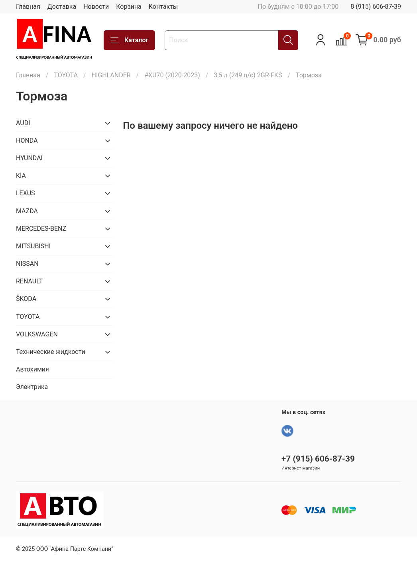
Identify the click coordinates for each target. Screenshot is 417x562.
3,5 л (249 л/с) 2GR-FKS (248, 75)
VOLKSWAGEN (37, 334)
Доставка (61, 6)
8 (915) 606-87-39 (375, 6)
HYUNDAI (29, 158)
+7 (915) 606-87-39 (318, 459)
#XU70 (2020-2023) (172, 75)
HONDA (27, 140)
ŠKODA (26, 299)
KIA (21, 175)
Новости (96, 6)
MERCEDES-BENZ (41, 228)
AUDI (23, 123)
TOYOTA (66, 75)
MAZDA (27, 211)
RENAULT (29, 281)
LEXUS (25, 193)
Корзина (128, 6)
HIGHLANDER (110, 75)
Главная (28, 6)
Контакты (163, 6)
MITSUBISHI (33, 246)
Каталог (129, 40)
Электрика (32, 387)
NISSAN (27, 263)
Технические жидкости (50, 352)
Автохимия (32, 369)
